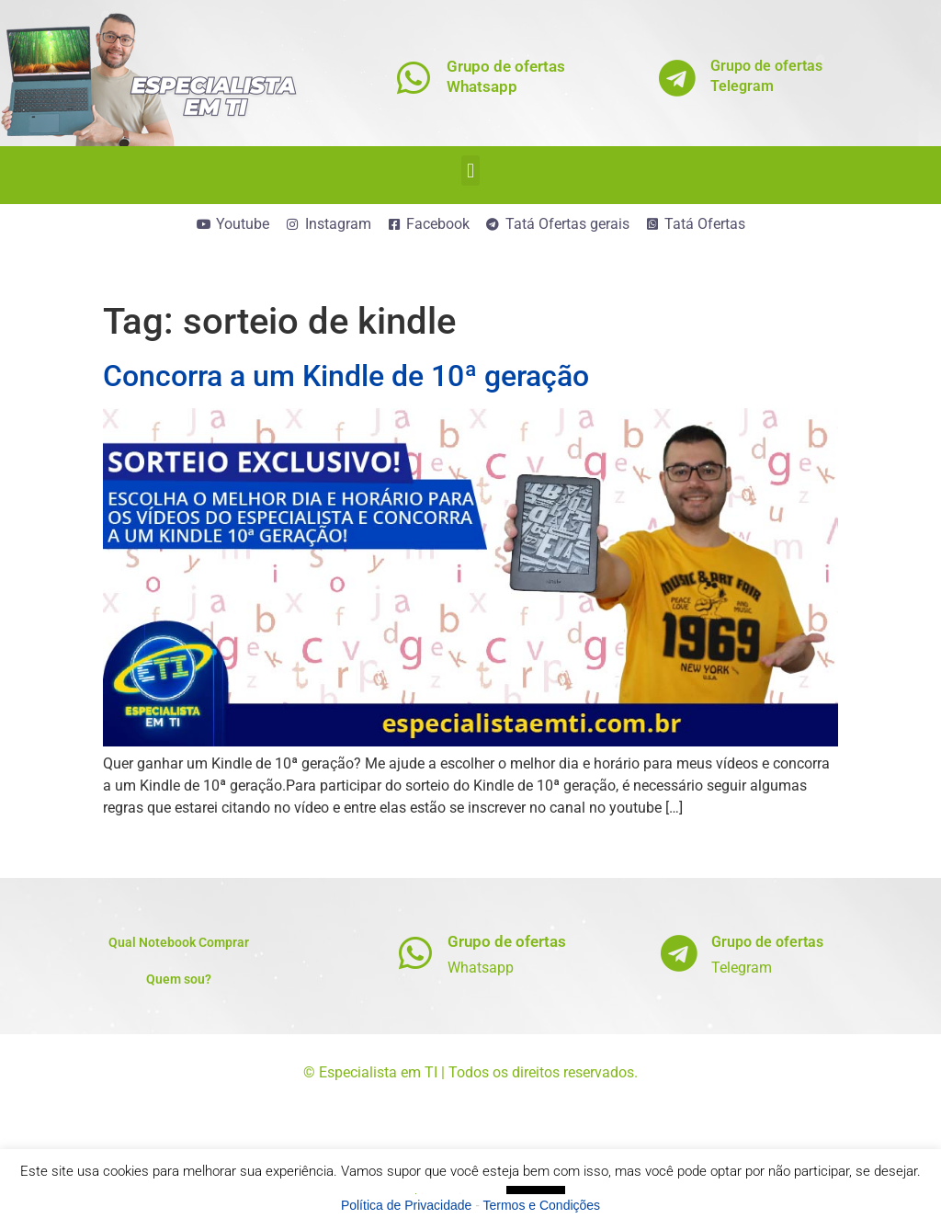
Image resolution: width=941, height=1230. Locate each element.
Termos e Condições (542, 1205)
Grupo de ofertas (507, 941)
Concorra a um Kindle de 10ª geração (346, 376)
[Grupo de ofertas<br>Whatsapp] (414, 78)
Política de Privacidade (406, 1205)
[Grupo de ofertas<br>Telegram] (678, 78)
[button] (470, 170)
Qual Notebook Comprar (178, 942)
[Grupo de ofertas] (415, 953)
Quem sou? (178, 979)
